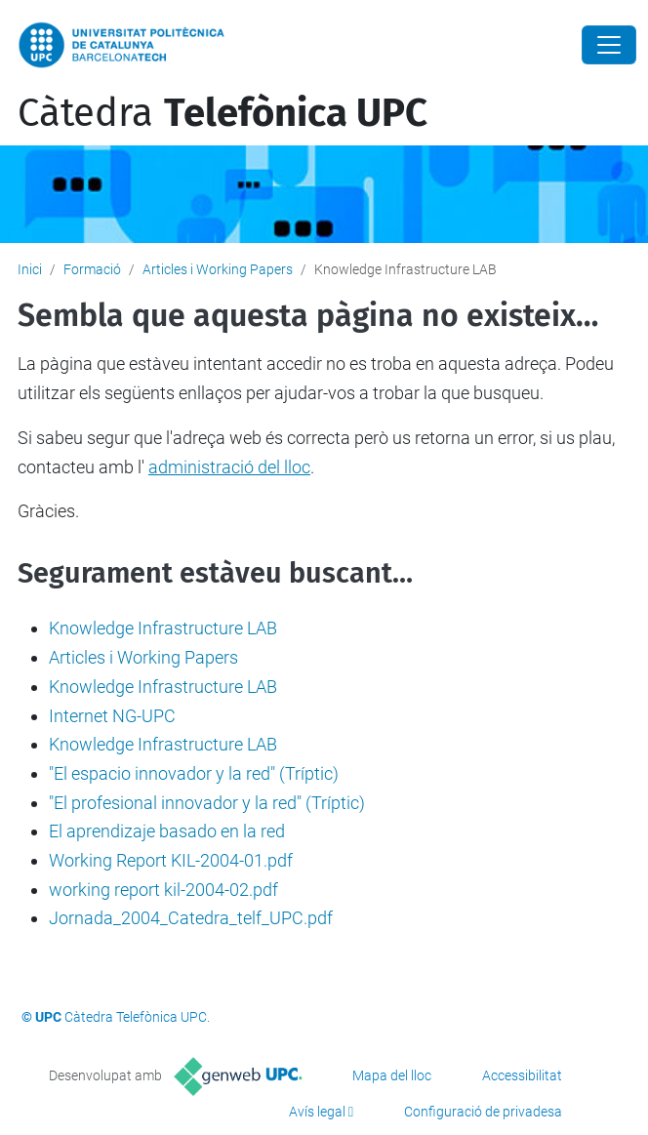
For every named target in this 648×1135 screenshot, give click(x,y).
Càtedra (222, 113)
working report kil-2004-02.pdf (163, 889)
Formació (92, 269)
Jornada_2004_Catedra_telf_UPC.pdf (191, 918)
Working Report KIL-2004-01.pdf (171, 860)
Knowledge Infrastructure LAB (163, 628)
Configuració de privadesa (483, 1111)
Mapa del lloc (391, 1075)
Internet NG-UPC (112, 716)
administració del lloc (229, 467)
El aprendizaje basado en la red (167, 831)
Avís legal (317, 1111)
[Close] (609, 44)
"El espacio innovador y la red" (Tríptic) (194, 773)
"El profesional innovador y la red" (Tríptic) (207, 802)
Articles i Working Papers (217, 269)
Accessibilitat (522, 1075)
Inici (30, 269)
